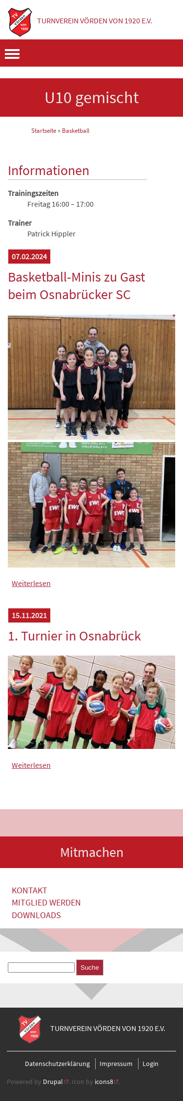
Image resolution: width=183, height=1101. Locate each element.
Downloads (36, 915)
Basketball (75, 130)
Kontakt (29, 890)
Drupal (53, 1081)
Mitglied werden (46, 902)
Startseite (43, 130)
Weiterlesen (31, 583)
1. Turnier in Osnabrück (74, 635)
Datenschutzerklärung (57, 1063)
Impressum (116, 1063)
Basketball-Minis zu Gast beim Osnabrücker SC (76, 285)
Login (150, 1063)
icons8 (104, 1081)
